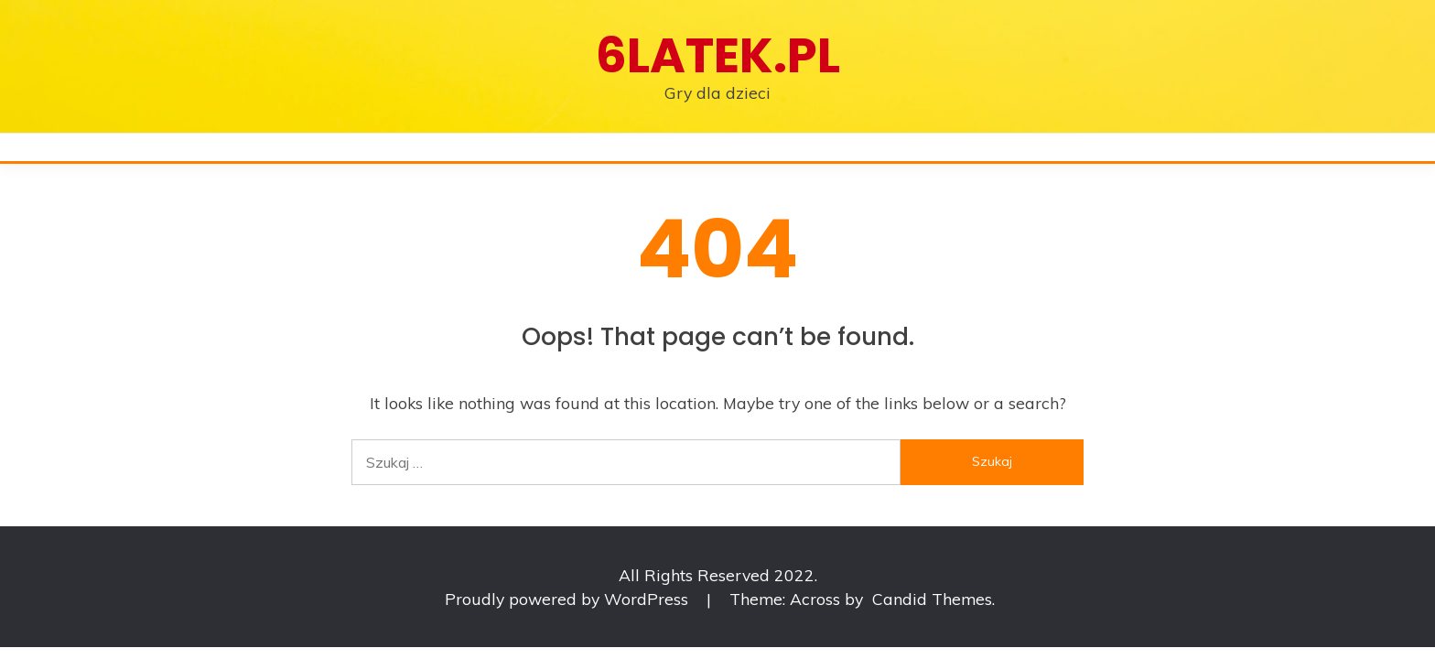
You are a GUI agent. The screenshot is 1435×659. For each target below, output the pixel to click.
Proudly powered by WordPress (569, 599)
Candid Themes (932, 599)
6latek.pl (718, 55)
